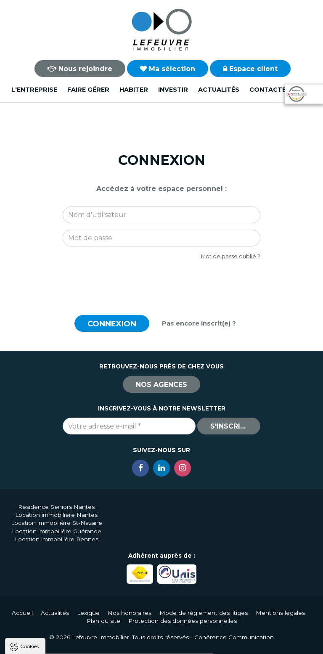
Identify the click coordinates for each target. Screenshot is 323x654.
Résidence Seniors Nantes (56, 506)
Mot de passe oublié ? (230, 256)
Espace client (250, 69)
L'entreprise (34, 89)
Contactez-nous (280, 89)
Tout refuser (111, 644)
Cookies (29, 539)
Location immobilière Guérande (56, 531)
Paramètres (163, 644)
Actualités (218, 89)
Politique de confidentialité (49, 623)
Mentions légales (280, 612)
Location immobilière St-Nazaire (56, 522)
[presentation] (161, 283)
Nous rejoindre (80, 69)
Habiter (133, 89)
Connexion (111, 323)
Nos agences (161, 385)
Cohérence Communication (234, 637)
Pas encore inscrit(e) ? (199, 323)
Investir (173, 89)
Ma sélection (167, 69)
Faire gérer (88, 89)
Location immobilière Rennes (56, 539)
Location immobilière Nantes (56, 514)
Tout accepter (57, 644)
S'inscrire (229, 426)
